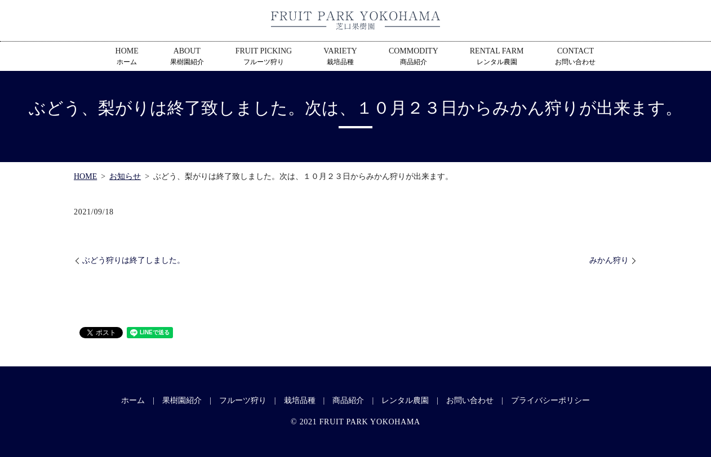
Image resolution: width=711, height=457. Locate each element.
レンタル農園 (405, 400)
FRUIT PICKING (263, 57)
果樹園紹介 (182, 400)
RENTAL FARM (497, 57)
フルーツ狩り (242, 400)
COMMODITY (413, 57)
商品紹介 (348, 400)
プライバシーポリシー (550, 400)
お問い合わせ (470, 400)
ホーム (133, 400)
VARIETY (340, 57)
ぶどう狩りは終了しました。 (133, 260)
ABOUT (187, 57)
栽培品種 (299, 400)
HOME (127, 57)
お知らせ (125, 176)
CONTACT (575, 57)
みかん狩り (609, 260)
